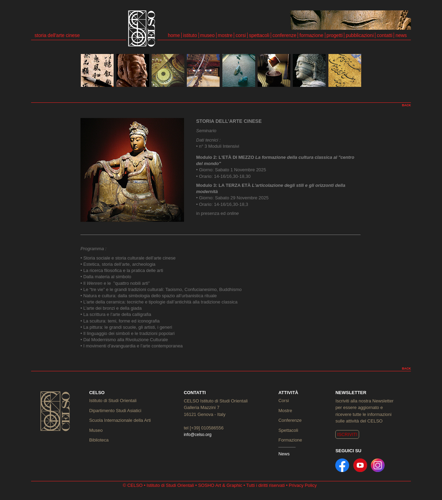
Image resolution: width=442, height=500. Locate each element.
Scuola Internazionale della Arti (120, 420)
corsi (241, 35)
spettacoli (259, 35)
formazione (311, 35)
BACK (406, 105)
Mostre (285, 410)
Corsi (283, 400)
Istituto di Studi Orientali (112, 400)
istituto (190, 35)
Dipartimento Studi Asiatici (115, 410)
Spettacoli (288, 430)
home (174, 35)
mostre (225, 35)
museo (207, 35)
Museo (96, 430)
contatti (384, 35)
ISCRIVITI (347, 434)
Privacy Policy (303, 485)
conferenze (284, 35)
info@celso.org (197, 434)
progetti (335, 35)
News (284, 453)
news (401, 35)
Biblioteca (98, 440)
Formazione (290, 440)
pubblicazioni (360, 35)
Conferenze (289, 420)
